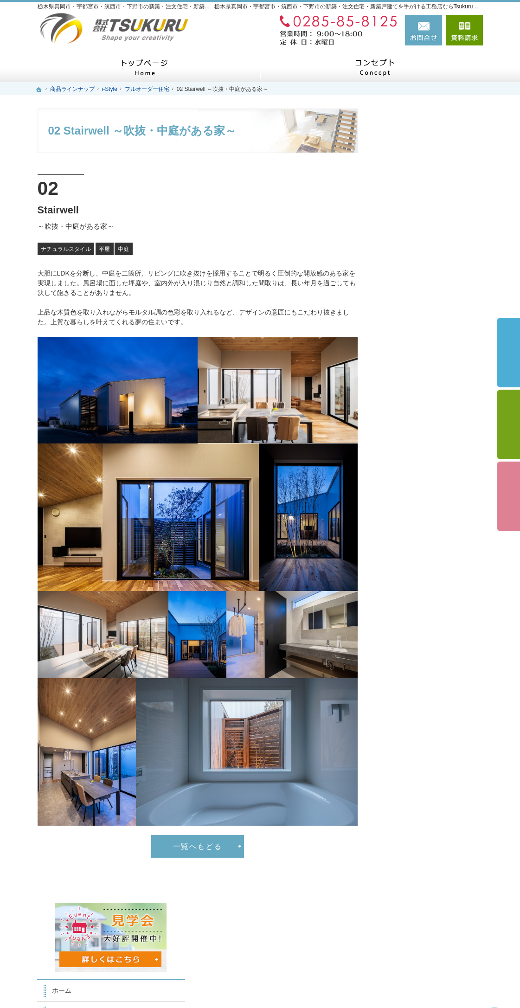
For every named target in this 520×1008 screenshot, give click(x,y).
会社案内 (399, 517)
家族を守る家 (405, 282)
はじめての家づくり (415, 261)
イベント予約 (508, 352)
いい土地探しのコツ (415, 366)
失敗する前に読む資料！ (422, 560)
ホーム (396, 196)
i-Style (395, 324)
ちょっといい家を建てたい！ (428, 431)
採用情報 (399, 539)
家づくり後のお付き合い (422, 496)
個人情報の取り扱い (415, 625)
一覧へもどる (197, 846)
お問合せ (423, 30)
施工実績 (399, 344)
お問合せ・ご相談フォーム (427, 928)
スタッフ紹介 (405, 218)
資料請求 (464, 30)
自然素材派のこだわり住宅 (425, 452)
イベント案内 (405, 388)
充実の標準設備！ (412, 474)
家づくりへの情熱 (412, 239)
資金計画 (399, 409)
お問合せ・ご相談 (412, 582)
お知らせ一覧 (405, 603)
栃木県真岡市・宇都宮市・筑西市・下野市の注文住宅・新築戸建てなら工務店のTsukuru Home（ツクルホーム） (292, 985)
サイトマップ (405, 646)
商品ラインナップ (412, 304)
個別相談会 (508, 424)
